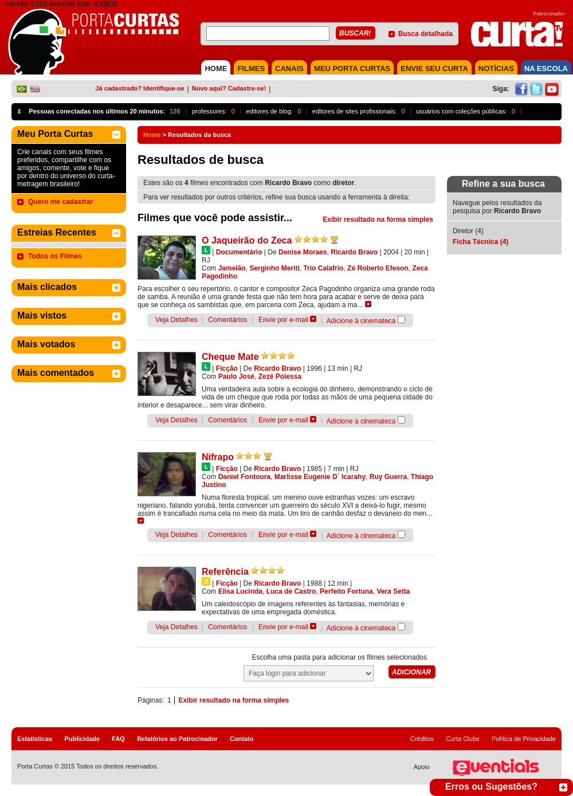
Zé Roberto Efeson (378, 268)
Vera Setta (393, 591)
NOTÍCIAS (496, 68)
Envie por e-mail (283, 320)
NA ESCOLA (546, 68)
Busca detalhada (425, 34)
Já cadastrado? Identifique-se (139, 88)
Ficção (227, 368)
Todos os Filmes (55, 256)
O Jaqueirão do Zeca (247, 240)
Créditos (422, 738)
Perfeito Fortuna (346, 591)
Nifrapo (218, 457)
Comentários (227, 320)
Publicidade (82, 738)
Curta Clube (463, 738)
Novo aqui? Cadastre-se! (229, 88)
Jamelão (232, 268)
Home (152, 134)
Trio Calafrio (323, 268)
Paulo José (236, 376)
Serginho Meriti (274, 268)
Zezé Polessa (279, 376)
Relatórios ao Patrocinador (177, 738)
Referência (225, 572)
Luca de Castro (291, 591)
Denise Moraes (302, 252)
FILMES (251, 68)
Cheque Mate (230, 357)
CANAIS (289, 68)
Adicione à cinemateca (361, 321)
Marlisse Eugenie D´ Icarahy (320, 477)
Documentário (239, 252)
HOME (216, 68)
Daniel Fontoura (244, 477)
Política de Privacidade (524, 738)
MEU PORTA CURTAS (352, 68)
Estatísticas (34, 738)
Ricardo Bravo (354, 252)
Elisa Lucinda (240, 591)
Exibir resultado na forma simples (378, 219)
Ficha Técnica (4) (480, 242)
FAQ (118, 738)
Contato (242, 738)
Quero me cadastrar (60, 202)
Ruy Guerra (388, 477)
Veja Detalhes (176, 320)
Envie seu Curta (434, 68)
